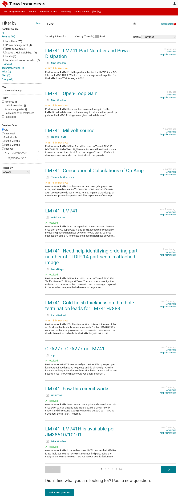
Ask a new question (60, 492)
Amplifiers (171, 51)
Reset (39, 23)
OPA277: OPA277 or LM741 (75, 349)
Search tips (167, 23)
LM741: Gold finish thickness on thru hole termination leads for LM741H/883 (89, 306)
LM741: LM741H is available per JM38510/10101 (80, 432)
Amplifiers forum (168, 54)
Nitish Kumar (58, 217)
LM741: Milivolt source (69, 130)
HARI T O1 (56, 395)
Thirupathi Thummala (62, 177)
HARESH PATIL (59, 137)
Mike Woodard (59, 63)
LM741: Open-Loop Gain (71, 93)
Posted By (7, 167)
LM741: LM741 (61, 211)
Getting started (81, 11)
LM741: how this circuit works (77, 389)
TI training (66, 11)
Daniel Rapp (57, 269)
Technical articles (48, 11)
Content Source (10, 29)
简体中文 (96, 11)
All (3, 32)
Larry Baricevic (59, 315)
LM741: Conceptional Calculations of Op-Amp (94, 170)
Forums (32, 11)
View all (8, 64)
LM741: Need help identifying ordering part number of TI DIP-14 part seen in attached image (91, 256)
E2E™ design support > (14, 11)
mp (53, 355)
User (174, 3)
